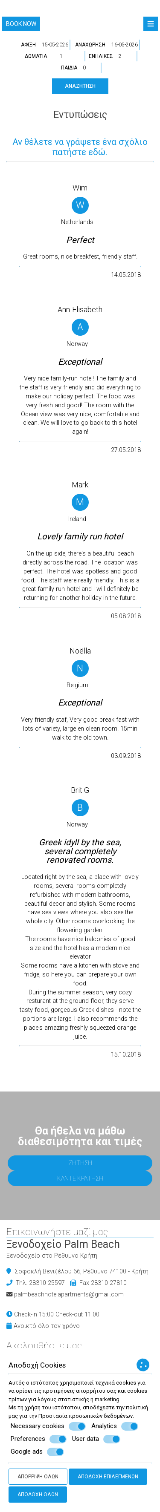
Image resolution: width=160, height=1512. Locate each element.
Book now (21, 23)
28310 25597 (47, 1283)
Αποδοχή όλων (37, 1495)
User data (96, 1439)
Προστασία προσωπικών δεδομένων (85, 1416)
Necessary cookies (48, 1426)
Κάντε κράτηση (80, 1178)
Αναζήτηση (80, 86)
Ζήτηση (80, 1163)
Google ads (37, 1452)
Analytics (114, 1426)
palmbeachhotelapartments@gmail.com (69, 1294)
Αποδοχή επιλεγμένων (108, 1477)
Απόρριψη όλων (37, 1477)
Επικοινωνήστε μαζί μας (57, 1232)
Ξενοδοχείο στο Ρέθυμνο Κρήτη (51, 1255)
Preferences (39, 1439)
